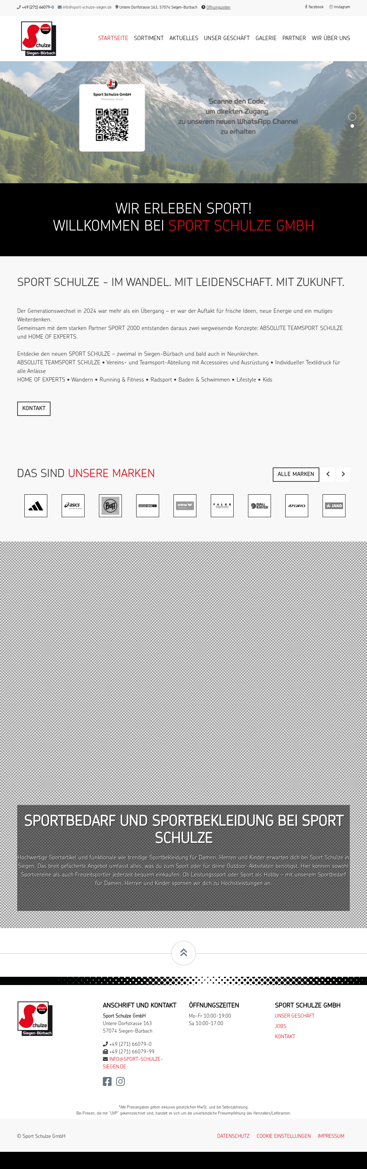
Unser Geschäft (227, 39)
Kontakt (34, 409)
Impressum (331, 1136)
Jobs (280, 1026)
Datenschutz (233, 1136)
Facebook (314, 7)
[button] (328, 474)
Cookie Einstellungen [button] (284, 1136)
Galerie (266, 39)
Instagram (339, 7)
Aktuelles (184, 39)
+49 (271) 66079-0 (38, 8)
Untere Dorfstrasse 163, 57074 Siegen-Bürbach (156, 8)
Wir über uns (331, 39)
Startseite (113, 39)
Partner (294, 39)
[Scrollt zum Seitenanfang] (183, 953)
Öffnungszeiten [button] (218, 8)
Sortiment (149, 39)
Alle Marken (296, 474)
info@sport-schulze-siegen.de (87, 8)
